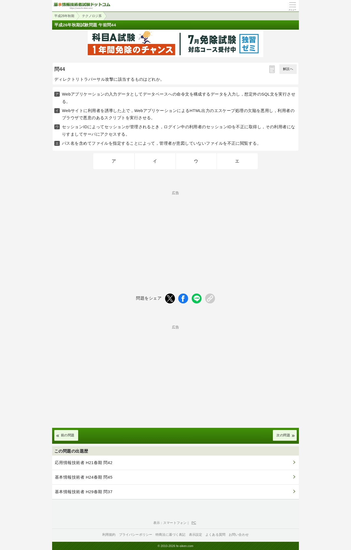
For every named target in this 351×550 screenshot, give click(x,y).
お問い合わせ (239, 535)
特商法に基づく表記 (170, 535)
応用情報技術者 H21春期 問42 (83, 462)
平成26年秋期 (64, 16)
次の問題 (283, 435)
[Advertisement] (175, 233)
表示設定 (195, 535)
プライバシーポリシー (135, 535)
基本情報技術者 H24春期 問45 (83, 477)
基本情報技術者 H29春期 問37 (83, 491)
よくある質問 (215, 535)
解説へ (288, 69)
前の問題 (68, 435)
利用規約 (109, 535)
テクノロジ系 (92, 16)
